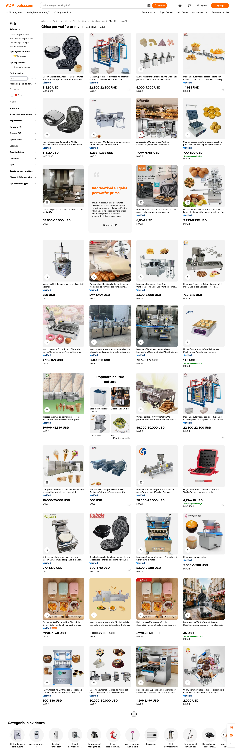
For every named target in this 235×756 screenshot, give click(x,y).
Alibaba (44, 21)
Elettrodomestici (60, 21)
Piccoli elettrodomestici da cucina (88, 21)
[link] (231, 727)
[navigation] (23, 368)
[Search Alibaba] (94, 5)
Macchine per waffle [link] (118, 21)
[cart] (189, 6)
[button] (149, 5)
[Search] (159, 5)
